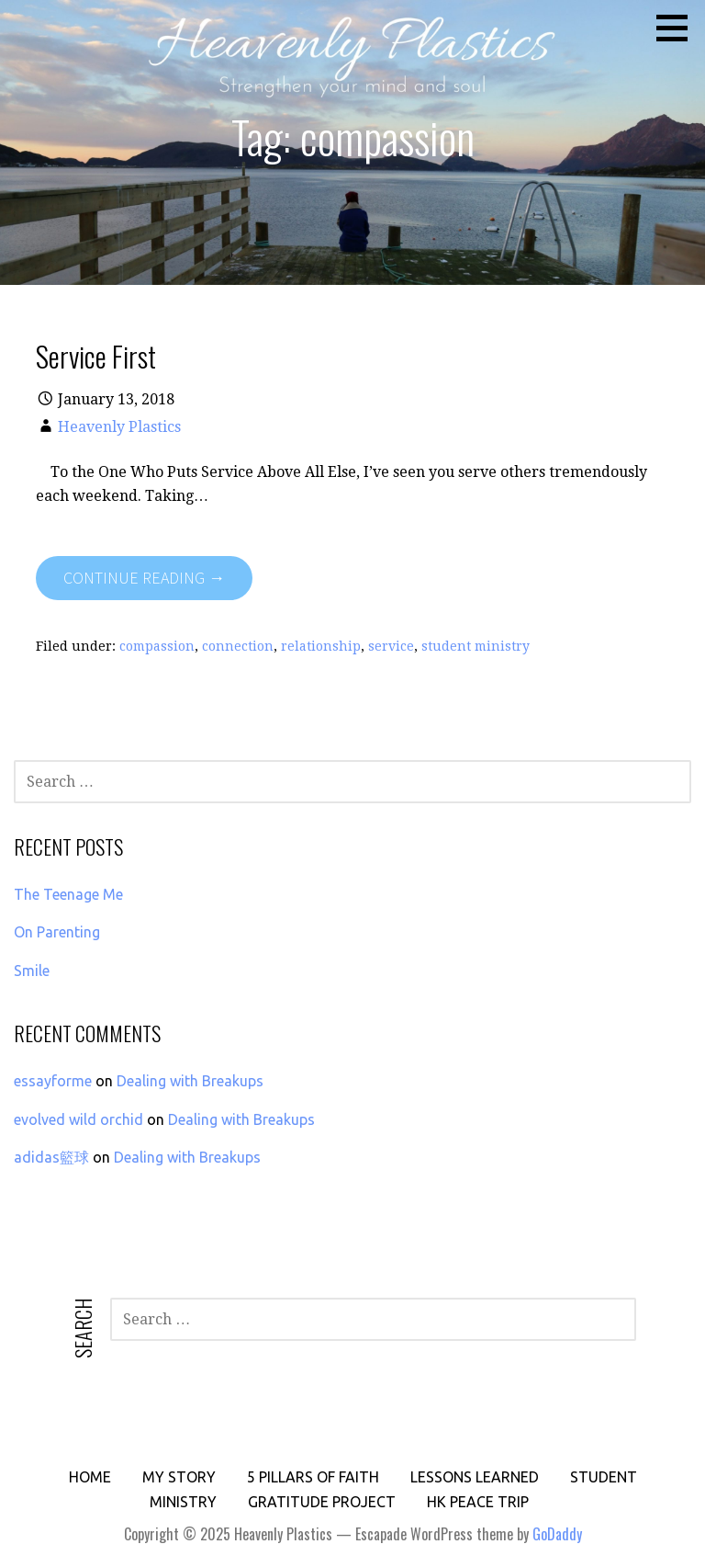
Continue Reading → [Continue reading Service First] (144, 577)
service (391, 646)
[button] (678, 27)
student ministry (475, 646)
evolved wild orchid (78, 1119)
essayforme (53, 1081)
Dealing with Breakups (190, 1081)
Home (90, 1477)
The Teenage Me (68, 894)
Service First (96, 356)
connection (238, 646)
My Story (179, 1477)
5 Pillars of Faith (313, 1477)
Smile (32, 970)
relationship (321, 646)
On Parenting (57, 932)
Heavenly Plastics (119, 427)
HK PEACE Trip (478, 1501)
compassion (157, 646)
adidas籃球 (51, 1157)
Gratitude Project (322, 1501)
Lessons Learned (474, 1477)
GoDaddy (557, 1534)
